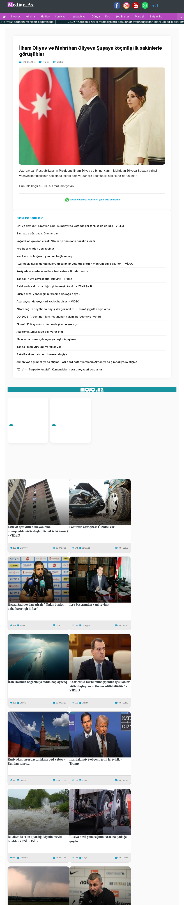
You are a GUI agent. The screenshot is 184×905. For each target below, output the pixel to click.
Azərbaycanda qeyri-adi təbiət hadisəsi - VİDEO (48, 301)
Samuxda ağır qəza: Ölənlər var (37, 233)
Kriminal (31, 16)
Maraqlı (139, 16)
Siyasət (15, 16)
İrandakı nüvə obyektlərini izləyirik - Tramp (44, 278)
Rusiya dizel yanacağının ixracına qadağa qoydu (48, 294)
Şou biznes (123, 16)
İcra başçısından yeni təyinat (35, 248)
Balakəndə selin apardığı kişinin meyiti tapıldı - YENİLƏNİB (54, 286)
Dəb (107, 16)
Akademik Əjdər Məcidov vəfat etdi (40, 331)
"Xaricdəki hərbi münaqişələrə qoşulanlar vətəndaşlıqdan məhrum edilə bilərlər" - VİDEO (75, 263)
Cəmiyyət (60, 16)
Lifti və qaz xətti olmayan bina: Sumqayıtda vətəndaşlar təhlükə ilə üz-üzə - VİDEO (70, 226)
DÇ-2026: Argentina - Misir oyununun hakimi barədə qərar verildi (59, 316)
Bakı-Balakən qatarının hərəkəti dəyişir (42, 354)
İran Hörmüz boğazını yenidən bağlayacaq (44, 256)
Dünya (96, 16)
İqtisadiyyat (79, 16)
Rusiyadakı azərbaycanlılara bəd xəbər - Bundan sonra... (53, 271)
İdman (23, 625)
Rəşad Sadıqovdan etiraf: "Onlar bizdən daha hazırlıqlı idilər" (57, 241)
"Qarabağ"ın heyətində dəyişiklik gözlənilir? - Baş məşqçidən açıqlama (63, 309)
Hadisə (45, 16)
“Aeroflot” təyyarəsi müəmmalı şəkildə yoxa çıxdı (49, 324)
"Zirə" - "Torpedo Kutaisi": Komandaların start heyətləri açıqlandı (59, 369)
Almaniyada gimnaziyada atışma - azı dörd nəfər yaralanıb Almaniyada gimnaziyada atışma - (78, 362)
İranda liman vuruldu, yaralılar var (39, 347)
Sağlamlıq (156, 16)
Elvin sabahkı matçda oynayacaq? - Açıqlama (46, 339)
